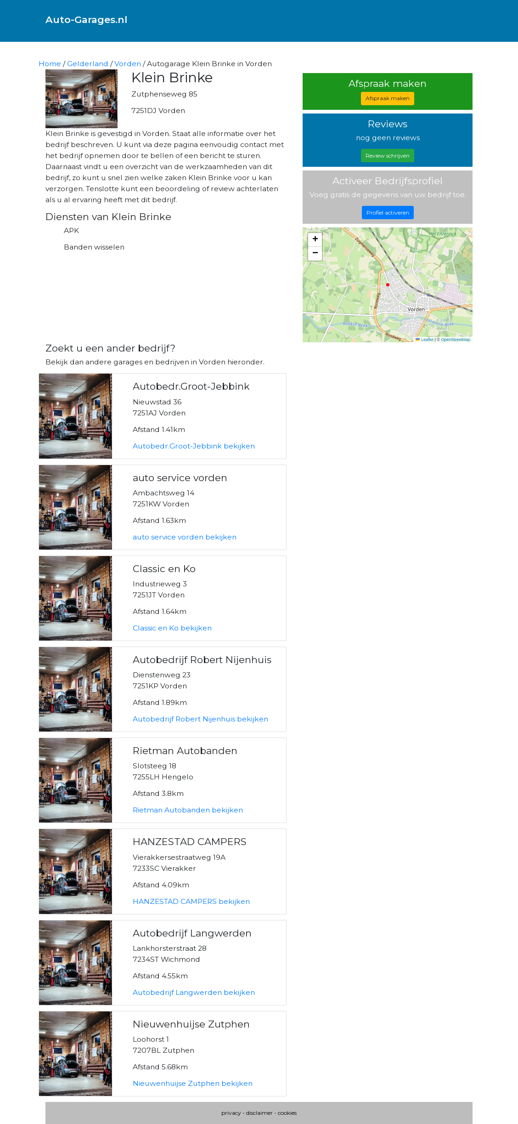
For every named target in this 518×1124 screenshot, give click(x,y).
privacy (231, 1112)
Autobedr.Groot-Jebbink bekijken (194, 446)
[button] (315, 240)
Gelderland (87, 63)
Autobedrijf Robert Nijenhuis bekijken (200, 719)
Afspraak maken (388, 98)
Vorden (127, 63)
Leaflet (425, 339)
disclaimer (259, 1112)
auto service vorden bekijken (184, 537)
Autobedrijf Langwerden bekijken (194, 992)
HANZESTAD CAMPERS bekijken (191, 901)
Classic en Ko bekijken (172, 628)
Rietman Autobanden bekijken (188, 810)
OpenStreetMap (455, 339)
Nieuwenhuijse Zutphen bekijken (193, 1083)
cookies (287, 1112)
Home (50, 63)
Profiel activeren (387, 212)
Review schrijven (388, 155)
